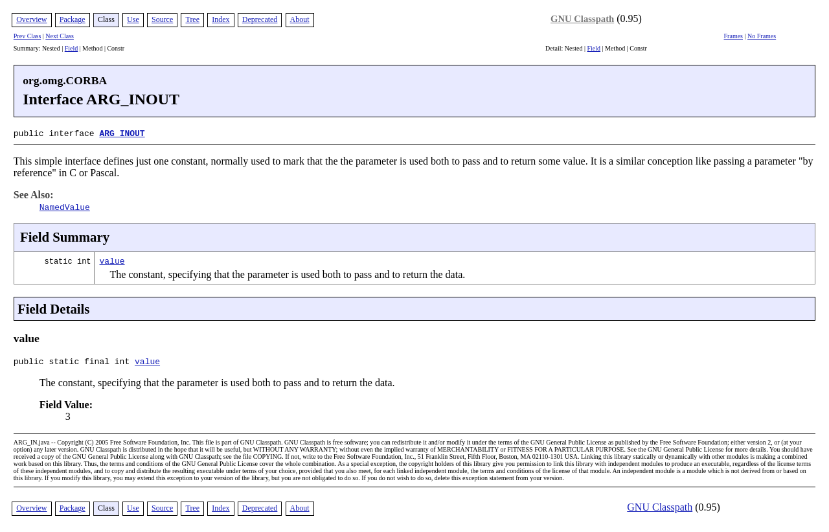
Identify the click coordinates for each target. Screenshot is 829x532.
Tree (192, 19)
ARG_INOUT (121, 133)
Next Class (59, 36)
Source (162, 19)
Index (220, 19)
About (300, 19)
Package (72, 19)
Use (133, 19)
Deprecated (260, 19)
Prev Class (27, 36)
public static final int (74, 361)
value (112, 259)
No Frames (761, 36)
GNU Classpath (582, 19)
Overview (31, 19)
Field (71, 48)
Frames (733, 36)
